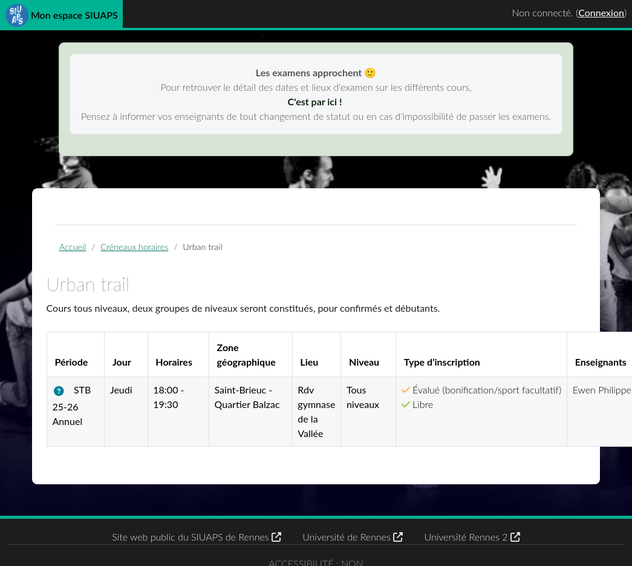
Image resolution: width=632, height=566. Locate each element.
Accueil (72, 247)
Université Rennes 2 (472, 536)
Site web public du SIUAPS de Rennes (196, 536)
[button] (61, 391)
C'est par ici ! (316, 101)
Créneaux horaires (134, 247)
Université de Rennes (352, 536)
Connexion (601, 12)
